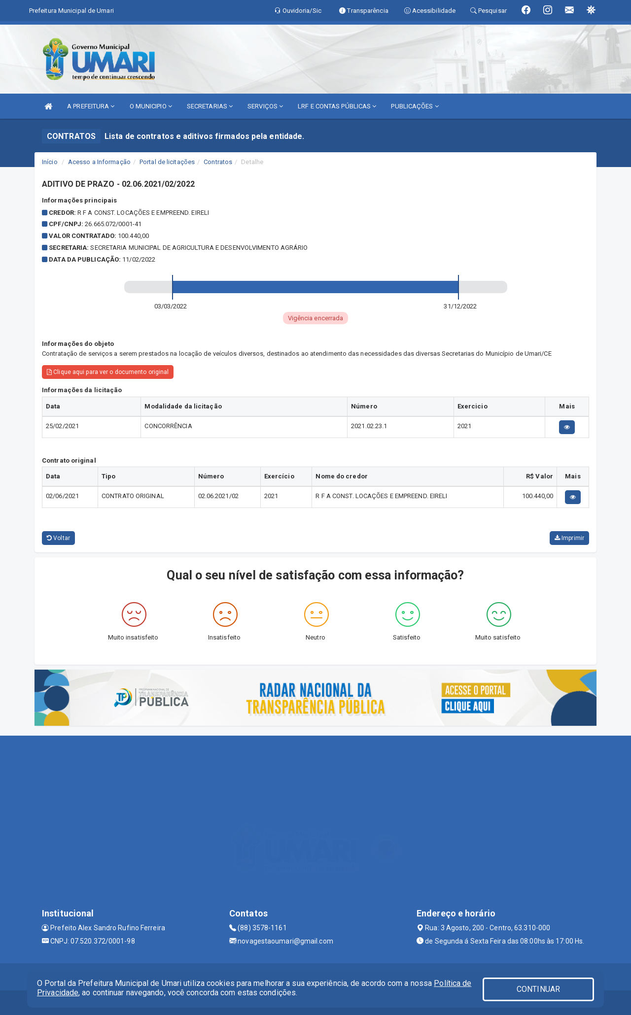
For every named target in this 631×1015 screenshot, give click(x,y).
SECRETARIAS (210, 106)
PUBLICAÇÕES (414, 106)
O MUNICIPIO (151, 106)
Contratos (218, 162)
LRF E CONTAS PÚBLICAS (337, 106)
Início (50, 162)
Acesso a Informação (99, 162)
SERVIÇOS (265, 106)
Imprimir (569, 538)
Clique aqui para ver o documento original (108, 372)
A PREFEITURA (90, 106)
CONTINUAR (538, 989)
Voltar (58, 538)
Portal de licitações (167, 162)
